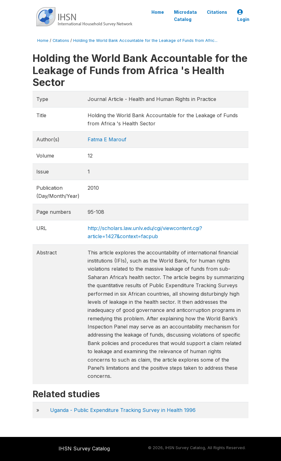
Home (157, 12)
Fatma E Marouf (107, 139)
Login (243, 16)
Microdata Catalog (185, 16)
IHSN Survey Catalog (84, 448)
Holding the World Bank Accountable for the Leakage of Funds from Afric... (145, 40)
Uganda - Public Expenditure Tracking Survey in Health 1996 (123, 410)
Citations (217, 12)
